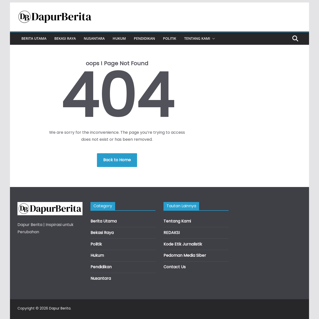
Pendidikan (144, 38)
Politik (169, 38)
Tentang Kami (197, 38)
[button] (212, 38)
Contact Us (174, 267)
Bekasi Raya (65, 38)
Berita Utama (33, 38)
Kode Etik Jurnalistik (182, 244)
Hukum (119, 38)
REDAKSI (171, 233)
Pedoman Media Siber (184, 255)
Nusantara (94, 38)
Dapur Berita (60, 308)
